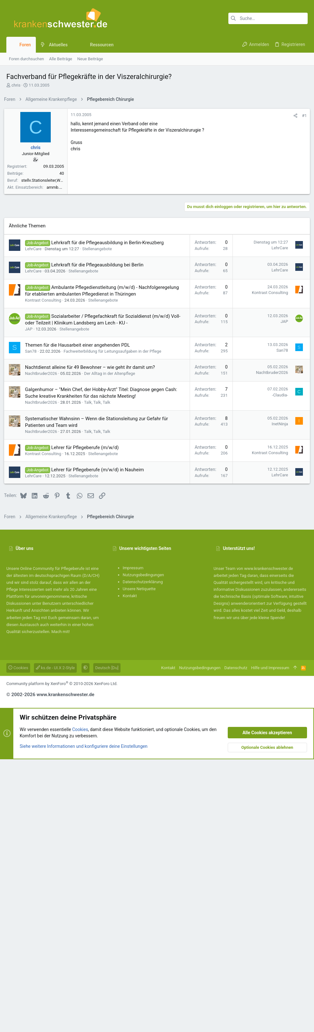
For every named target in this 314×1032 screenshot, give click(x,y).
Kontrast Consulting (45, 573)
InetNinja (277, 696)
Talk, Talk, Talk (99, 675)
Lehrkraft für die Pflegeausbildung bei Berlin (100, 537)
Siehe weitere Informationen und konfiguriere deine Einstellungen (83, 1019)
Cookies (18, 940)
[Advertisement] (157, 150)
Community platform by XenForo (61, 956)
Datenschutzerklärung (143, 854)
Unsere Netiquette (139, 861)
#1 (302, 204)
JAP (31, 601)
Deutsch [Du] (106, 940)
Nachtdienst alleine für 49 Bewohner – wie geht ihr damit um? (92, 640)
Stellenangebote (99, 521)
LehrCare (35, 521)
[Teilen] (293, 204)
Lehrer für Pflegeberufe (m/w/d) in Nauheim (100, 742)
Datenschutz (235, 940)
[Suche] (268, 18)
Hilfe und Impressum (270, 940)
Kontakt (130, 868)
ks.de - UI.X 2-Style (55, 940)
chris (15, 85)
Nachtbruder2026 (43, 646)
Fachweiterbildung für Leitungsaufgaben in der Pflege (115, 624)
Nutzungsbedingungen (143, 847)
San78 (33, 624)
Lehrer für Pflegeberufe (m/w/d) (87, 720)
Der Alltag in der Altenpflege (111, 646)
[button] (72, 44)
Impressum (133, 840)
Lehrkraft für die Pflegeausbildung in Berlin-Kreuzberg (110, 515)
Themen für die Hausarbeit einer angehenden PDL (79, 618)
